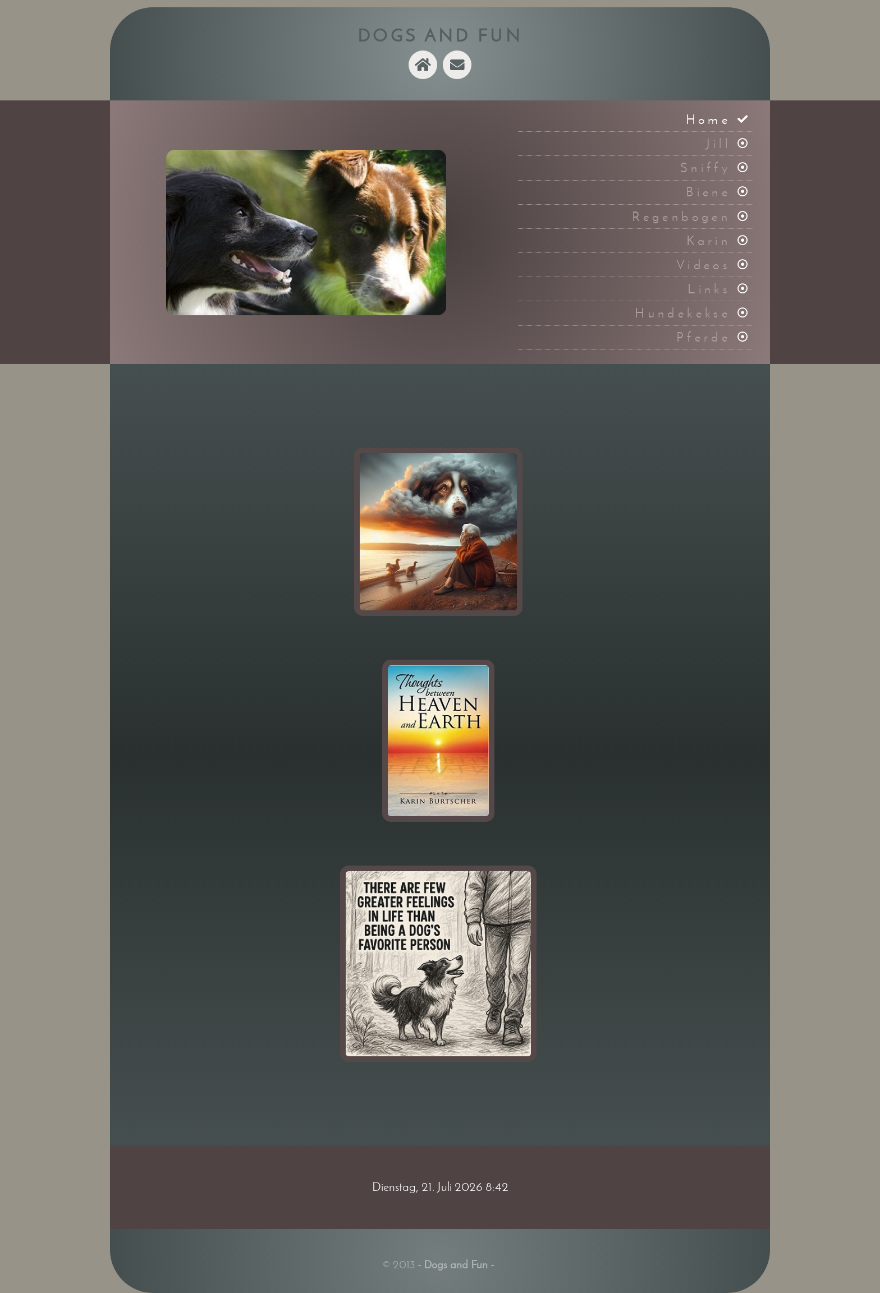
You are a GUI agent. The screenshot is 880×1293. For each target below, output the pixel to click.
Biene (708, 192)
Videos (703, 265)
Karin (708, 241)
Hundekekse (683, 313)
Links (709, 289)
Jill (718, 143)
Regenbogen (681, 216)
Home (708, 119)
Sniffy (705, 168)
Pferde (703, 337)
